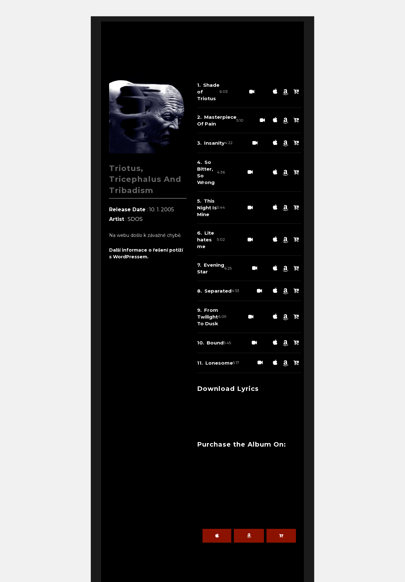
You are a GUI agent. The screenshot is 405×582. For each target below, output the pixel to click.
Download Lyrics (231, 388)
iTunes (216, 536)
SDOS (135, 219)
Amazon (249, 536)
